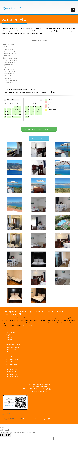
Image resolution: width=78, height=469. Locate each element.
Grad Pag (9, 337)
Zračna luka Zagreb (12, 377)
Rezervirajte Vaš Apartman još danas (39, 129)
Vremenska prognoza (13, 347)
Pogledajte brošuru (39, 138)
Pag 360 (8, 335)
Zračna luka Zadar (11, 369)
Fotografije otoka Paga (13, 345)
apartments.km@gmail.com (39, 391)
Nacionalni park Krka (12, 362)
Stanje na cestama (12, 349)
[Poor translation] (7, 435)
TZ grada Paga (10, 332)
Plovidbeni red (10, 352)
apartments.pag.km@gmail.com (46, 389)
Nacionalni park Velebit (13, 364)
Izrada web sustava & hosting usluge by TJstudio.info (39, 419)
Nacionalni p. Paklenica (13, 359)
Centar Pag (9, 340)
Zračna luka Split (11, 372)
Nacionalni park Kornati (13, 357)
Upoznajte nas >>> (28, 325)
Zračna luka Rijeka (11, 374)
